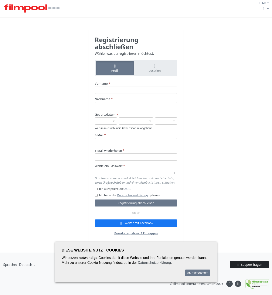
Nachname (104, 99)
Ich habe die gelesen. (127, 195)
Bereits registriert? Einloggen (136, 233)
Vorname (102, 83)
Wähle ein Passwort (110, 166)
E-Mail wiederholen (109, 151)
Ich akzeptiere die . (113, 189)
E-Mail (100, 135)
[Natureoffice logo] (255, 284)
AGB (127, 189)
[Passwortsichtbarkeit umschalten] (175, 172)
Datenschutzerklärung (132, 195)
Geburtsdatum (106, 114)
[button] (263, 3)
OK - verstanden (197, 272)
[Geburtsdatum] (106, 121)
